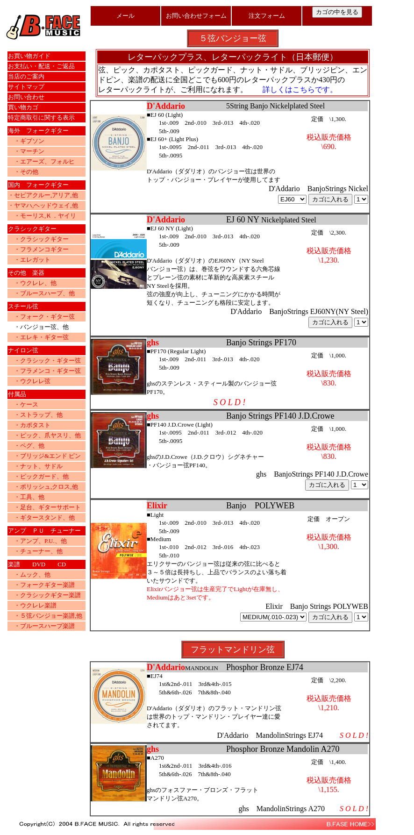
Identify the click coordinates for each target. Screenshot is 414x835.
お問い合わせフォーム (196, 15)
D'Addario (166, 219)
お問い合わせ (26, 96)
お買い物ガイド (29, 55)
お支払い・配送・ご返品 (41, 66)
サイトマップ (26, 86)
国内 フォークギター (38, 184)
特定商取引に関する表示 (41, 117)
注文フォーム (267, 15)
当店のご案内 (26, 76)
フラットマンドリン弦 (233, 649)
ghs (153, 342)
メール (125, 15)
